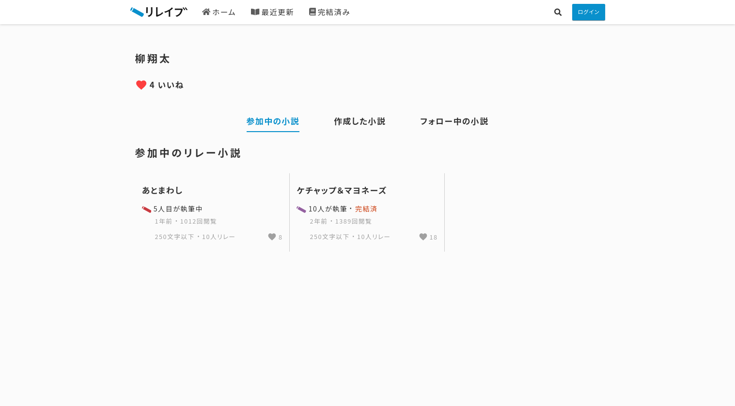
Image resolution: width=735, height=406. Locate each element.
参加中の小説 (273, 121)
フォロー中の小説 (454, 121)
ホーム (219, 11)
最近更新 (272, 11)
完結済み (329, 11)
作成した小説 (360, 121)
